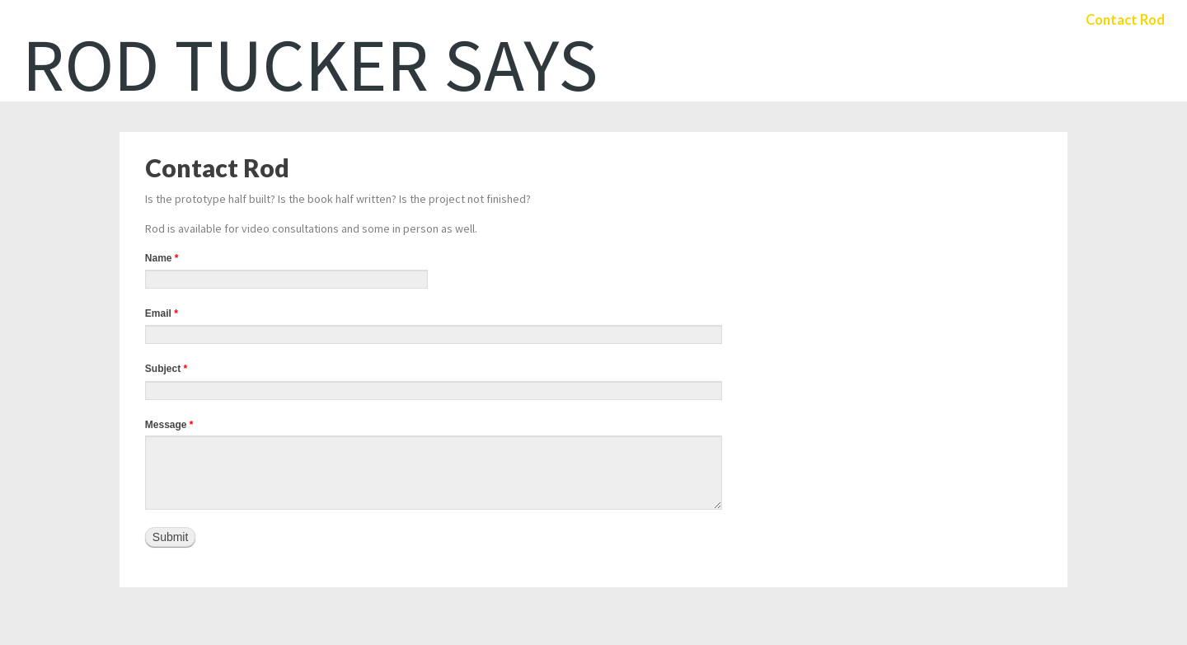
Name (162, 258)
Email (161, 313)
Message (169, 425)
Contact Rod (1123, 20)
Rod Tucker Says (310, 64)
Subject (166, 368)
